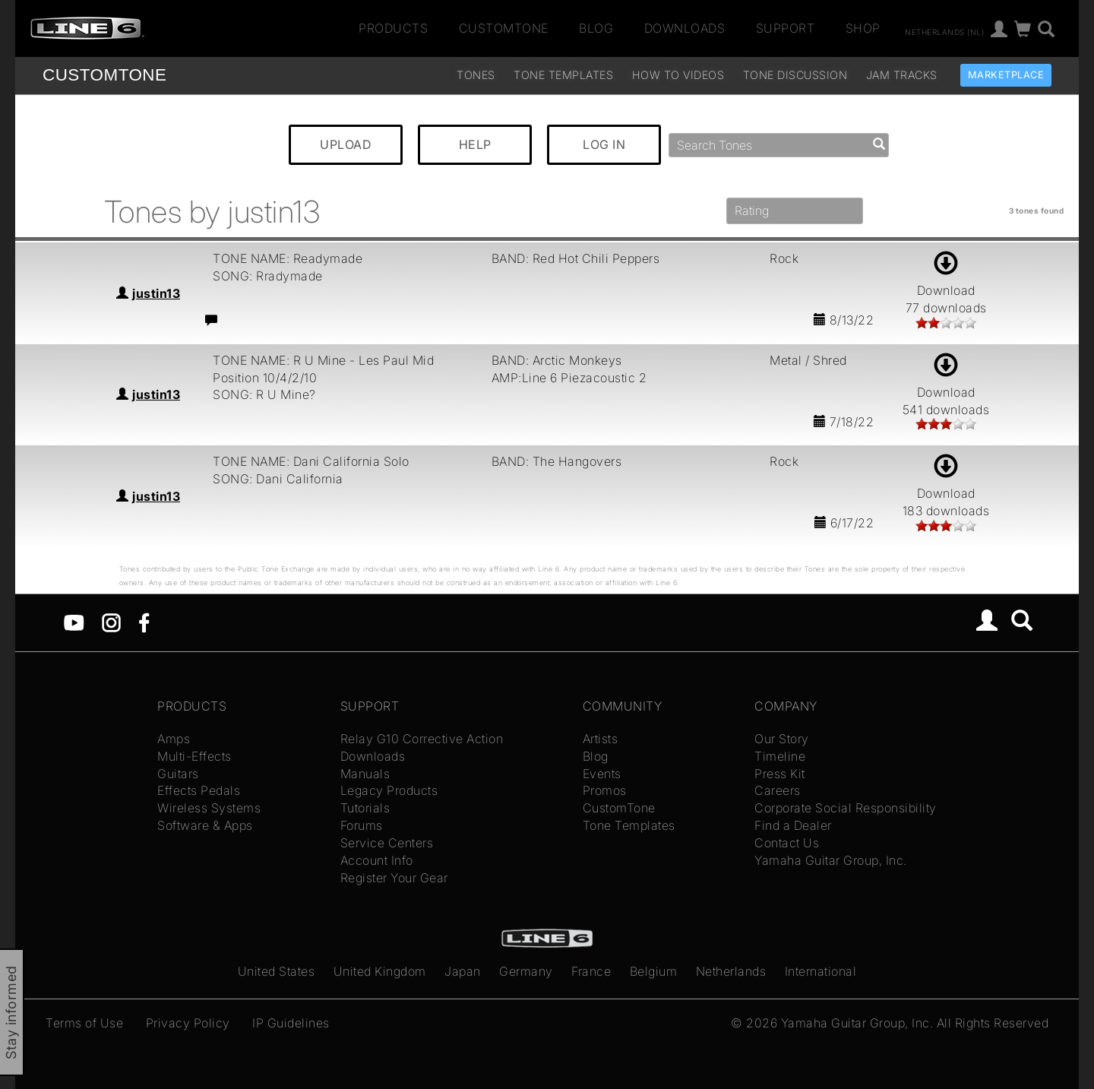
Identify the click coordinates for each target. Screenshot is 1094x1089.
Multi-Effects (194, 756)
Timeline (779, 756)
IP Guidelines (291, 1022)
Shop (863, 28)
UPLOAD (346, 144)
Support (785, 28)
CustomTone (504, 28)
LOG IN (604, 144)
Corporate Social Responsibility (845, 807)
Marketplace (1006, 75)
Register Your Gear (394, 877)
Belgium (654, 971)
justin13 (156, 293)
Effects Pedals (198, 790)
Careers (777, 790)
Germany (526, 971)
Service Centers (387, 842)
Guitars (178, 773)
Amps (173, 738)
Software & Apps (205, 825)
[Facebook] (144, 621)
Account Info (376, 860)
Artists (600, 738)
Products (393, 28)
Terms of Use (84, 1022)
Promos (605, 790)
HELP (475, 144)
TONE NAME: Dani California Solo (311, 461)
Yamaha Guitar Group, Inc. (830, 860)
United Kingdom (380, 971)
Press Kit (779, 773)
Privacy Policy (188, 1022)
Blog (596, 28)
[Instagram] (111, 621)
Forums (361, 825)
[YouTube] (74, 621)
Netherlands (731, 971)
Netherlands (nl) (944, 31)
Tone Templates (563, 74)
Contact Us (786, 842)
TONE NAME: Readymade (287, 258)
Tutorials (365, 807)
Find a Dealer (793, 825)
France (591, 971)
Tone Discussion (795, 74)
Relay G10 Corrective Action (422, 738)
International (821, 971)
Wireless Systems (209, 807)
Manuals (365, 773)
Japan (462, 971)
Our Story (781, 738)
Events (602, 773)
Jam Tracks (901, 74)
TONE (104, 74)
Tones (476, 74)
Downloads (685, 28)
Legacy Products (389, 790)
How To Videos (678, 74)
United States (276, 971)
